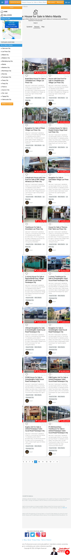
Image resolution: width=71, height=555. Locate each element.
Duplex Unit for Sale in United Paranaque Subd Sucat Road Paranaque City (35, 429)
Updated (29, 27)
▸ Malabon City (5, 58)
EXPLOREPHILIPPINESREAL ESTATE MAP (11, 24)
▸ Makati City (5, 55)
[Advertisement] (35, 43)
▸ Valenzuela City (6, 99)
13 (50, 461)
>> (57, 461)
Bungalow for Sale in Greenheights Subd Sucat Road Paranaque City (58, 330)
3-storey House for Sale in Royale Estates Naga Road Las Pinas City (58, 130)
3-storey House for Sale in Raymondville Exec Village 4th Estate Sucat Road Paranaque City (34, 279)
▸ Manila (3, 64)
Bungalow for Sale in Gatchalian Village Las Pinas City (59, 179)
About (29, 540)
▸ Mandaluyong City (7, 61)
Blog (25, 540)
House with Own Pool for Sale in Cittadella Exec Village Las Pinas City (57, 80)
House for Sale (29, 97)
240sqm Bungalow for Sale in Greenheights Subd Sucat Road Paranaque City (35, 330)
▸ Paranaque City (6, 77)
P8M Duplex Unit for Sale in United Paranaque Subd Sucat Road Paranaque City (58, 379)
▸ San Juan (4, 93)
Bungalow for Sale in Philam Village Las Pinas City (35, 129)
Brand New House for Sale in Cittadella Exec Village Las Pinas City (35, 80)
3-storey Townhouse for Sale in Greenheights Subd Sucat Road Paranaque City (58, 278)
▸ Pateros (4, 87)
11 (43, 461)
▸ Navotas (4, 74)
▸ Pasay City (4, 80)
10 (39, 461)
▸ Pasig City (4, 83)
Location (51, 2)
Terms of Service (46, 540)
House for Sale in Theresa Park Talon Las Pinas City (58, 228)
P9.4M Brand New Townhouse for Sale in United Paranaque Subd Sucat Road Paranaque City (58, 430)
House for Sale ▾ (15, 2)
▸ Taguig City (5, 96)
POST (11, 7)
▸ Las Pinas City (5, 51)
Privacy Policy (36, 540)
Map (43, 27)
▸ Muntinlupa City (6, 71)
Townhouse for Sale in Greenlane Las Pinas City (34, 228)
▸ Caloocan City (5, 48)
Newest (36, 27)
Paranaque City (30, 300)
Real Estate (6, 15)
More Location (7, 104)
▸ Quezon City (5, 90)
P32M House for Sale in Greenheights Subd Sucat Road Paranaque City (34, 379)
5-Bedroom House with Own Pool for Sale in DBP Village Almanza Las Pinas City (35, 179)
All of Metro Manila (6, 45)
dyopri (31, 103)
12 (46, 461)
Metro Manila (38, 97)
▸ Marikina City (5, 67)
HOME (4, 11)
